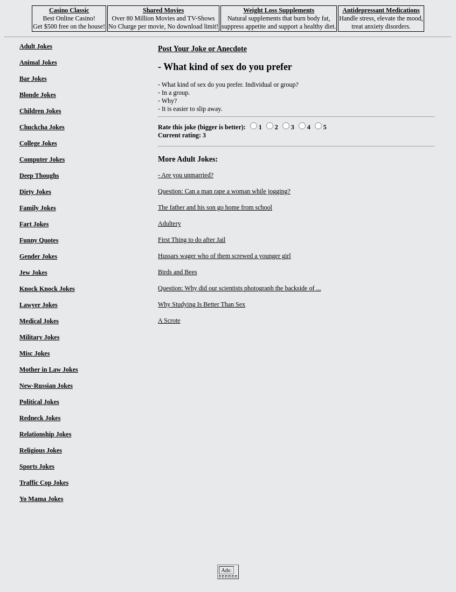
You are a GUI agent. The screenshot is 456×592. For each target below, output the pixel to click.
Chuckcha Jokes (42, 127)
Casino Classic (69, 10)
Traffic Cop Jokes (43, 482)
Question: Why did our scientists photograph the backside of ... (239, 288)
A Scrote (169, 320)
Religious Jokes (40, 450)
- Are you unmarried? (185, 175)
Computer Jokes (42, 159)
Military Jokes (39, 337)
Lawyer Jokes (38, 305)
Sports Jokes (36, 466)
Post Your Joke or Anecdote (202, 48)
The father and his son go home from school (215, 207)
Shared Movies (163, 10)
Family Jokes (37, 208)
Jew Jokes (33, 272)
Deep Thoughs (39, 175)
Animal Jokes (38, 62)
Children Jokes (40, 111)
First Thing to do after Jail (191, 239)
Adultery (169, 223)
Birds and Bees (177, 272)
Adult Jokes (35, 46)
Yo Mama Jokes (41, 499)
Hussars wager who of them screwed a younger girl (224, 256)
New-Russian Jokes (46, 385)
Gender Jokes (38, 256)
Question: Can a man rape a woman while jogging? (224, 191)
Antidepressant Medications (380, 10)
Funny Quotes (38, 240)
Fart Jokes (34, 224)
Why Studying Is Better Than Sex (201, 304)
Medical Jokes (39, 321)
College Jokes (38, 143)
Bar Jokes (33, 78)
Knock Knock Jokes (47, 288)
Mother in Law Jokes (48, 369)
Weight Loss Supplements (278, 10)
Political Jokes (39, 402)
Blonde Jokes (37, 95)
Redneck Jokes (39, 418)
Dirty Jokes (35, 192)
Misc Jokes (34, 353)
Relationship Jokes (45, 434)
